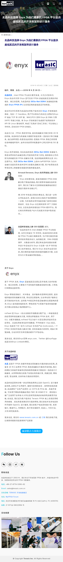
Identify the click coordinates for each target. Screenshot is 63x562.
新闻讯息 (7, 35)
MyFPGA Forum (12, 497)
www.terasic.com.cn (29, 417)
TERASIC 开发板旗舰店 (18, 493)
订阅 (43, 417)
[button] (3, 464)
